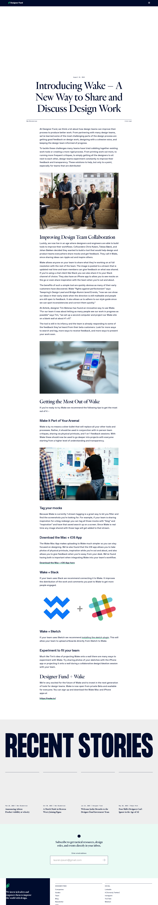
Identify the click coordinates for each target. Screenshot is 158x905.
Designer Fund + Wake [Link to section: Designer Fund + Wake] (62, 676)
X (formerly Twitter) (112, 893)
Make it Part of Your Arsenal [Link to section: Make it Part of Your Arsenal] (59, 421)
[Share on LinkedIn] (140, 723)
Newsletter (59, 902)
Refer (132, 3)
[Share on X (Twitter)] (147, 723)
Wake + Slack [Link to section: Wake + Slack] (49, 572)
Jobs (138, 3)
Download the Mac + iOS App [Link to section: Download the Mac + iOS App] (61, 537)
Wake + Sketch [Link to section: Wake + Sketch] (50, 631)
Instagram (108, 896)
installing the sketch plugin (95, 637)
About (145, 3)
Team (119, 3)
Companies (110, 3)
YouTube (108, 899)
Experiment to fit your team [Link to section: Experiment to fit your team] (59, 650)
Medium (108, 902)
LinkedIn (108, 890)
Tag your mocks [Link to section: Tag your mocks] (51, 508)
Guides (57, 893)
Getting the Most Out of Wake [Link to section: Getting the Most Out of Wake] (70, 401)
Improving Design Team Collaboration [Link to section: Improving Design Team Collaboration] (77, 237)
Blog (126, 3)
